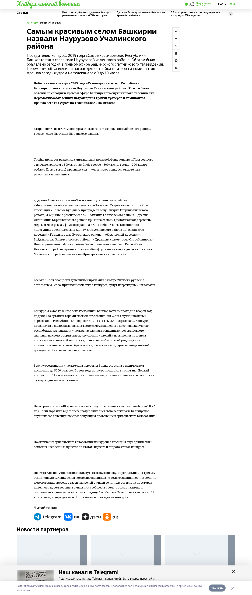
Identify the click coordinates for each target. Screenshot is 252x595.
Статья (22, 13)
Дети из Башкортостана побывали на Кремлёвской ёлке (141, 14)
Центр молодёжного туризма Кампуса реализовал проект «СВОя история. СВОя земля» (86, 14)
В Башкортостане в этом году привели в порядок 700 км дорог (195, 14)
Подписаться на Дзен (203, 4)
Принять (217, 588)
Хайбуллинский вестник (48, 3)
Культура (32, 22)
